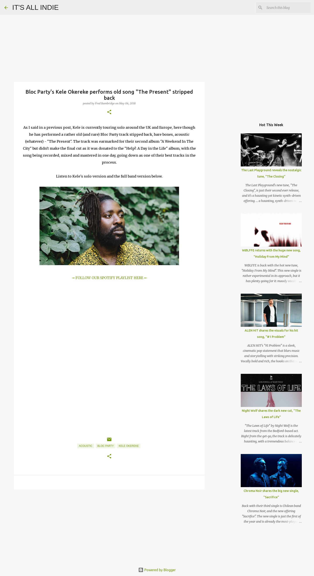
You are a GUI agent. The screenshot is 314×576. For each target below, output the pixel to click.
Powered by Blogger (157, 570)
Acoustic (85, 445)
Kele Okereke (129, 445)
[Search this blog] (288, 7)
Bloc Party (105, 445)
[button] (109, 112)
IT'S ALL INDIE (35, 7)
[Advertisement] (109, 526)
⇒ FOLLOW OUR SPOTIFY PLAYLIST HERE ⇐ (109, 278)
